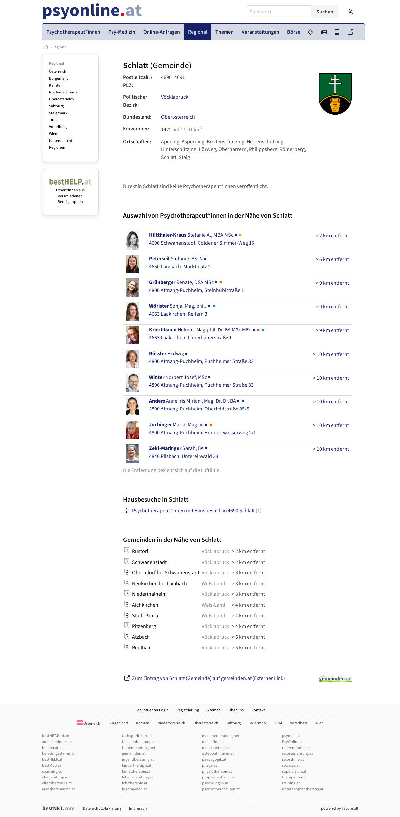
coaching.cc (52, 771)
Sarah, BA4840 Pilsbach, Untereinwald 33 (183, 452)
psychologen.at (215, 783)
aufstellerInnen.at (57, 742)
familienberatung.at (139, 742)
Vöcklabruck (174, 97)
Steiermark (58, 113)
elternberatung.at (57, 783)
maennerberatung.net (220, 736)
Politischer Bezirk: (135, 101)
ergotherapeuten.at (58, 789)
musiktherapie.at (216, 748)
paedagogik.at (214, 759)
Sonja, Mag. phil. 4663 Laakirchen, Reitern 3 (182, 310)
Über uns (236, 710)
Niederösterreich (63, 92)
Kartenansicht (60, 141)
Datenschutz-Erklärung (102, 808)
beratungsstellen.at (58, 753)
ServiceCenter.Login (152, 710)
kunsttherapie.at (136, 771)
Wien (53, 134)
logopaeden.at (134, 789)
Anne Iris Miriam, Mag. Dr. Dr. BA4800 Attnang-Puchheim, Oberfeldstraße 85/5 (199, 404)
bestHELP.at (52, 759)
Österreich (57, 71)
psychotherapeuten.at (221, 789)
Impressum (138, 808)
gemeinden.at (134, 753)
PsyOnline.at (293, 742)
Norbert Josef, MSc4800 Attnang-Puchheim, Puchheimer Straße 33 (201, 381)
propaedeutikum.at (218, 777)
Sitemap (214, 710)
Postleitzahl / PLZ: (138, 81)
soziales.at (291, 765)
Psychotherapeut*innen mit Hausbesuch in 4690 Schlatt (192, 510)
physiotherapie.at (217, 771)
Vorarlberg (58, 127)
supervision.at (294, 771)
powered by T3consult (339, 808)
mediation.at (213, 742)
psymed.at (291, 736)
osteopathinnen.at (218, 753)
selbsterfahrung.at (297, 753)
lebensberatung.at (137, 777)
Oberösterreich (61, 99)
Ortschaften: (137, 141)
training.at (291, 783)
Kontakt (258, 710)
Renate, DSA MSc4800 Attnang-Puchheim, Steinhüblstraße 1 (196, 286)
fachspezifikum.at (137, 736)
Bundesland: (137, 116)
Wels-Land (213, 583)
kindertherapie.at (136, 765)
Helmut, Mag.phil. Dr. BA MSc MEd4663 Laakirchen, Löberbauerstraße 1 (207, 333)
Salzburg (56, 106)
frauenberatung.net (138, 748)
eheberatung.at (55, 777)
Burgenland (59, 78)
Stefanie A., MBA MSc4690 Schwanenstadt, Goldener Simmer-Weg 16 (201, 239)
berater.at (50, 748)
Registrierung (187, 710)
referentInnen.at (296, 748)
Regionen (57, 147)
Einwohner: (136, 128)
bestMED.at (51, 765)
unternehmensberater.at (302, 789)
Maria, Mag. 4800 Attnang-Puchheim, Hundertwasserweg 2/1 (202, 428)
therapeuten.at (294, 777)
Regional (59, 47)
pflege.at (209, 765)
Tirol (53, 120)
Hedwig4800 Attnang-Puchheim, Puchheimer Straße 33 (201, 357)
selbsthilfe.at (293, 759)
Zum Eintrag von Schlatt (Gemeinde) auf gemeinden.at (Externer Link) (204, 678)
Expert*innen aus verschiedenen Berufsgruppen (70, 193)
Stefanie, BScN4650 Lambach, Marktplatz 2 (180, 262)
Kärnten (56, 85)
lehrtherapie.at (134, 783)
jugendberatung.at (138, 759)
